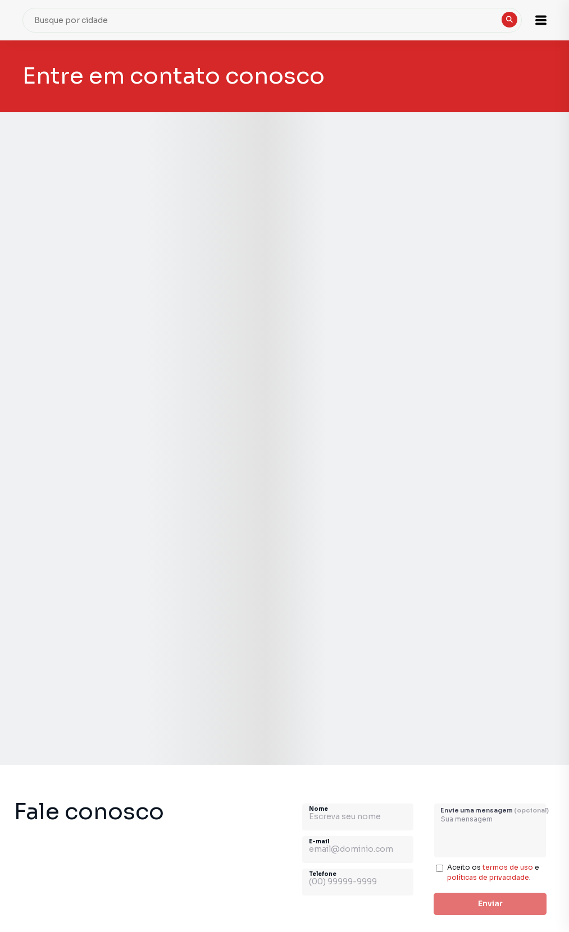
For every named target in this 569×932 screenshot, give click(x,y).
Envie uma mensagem (494, 810)
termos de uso (507, 867)
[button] (541, 20)
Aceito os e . (493, 872)
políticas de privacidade (488, 877)
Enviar (490, 903)
